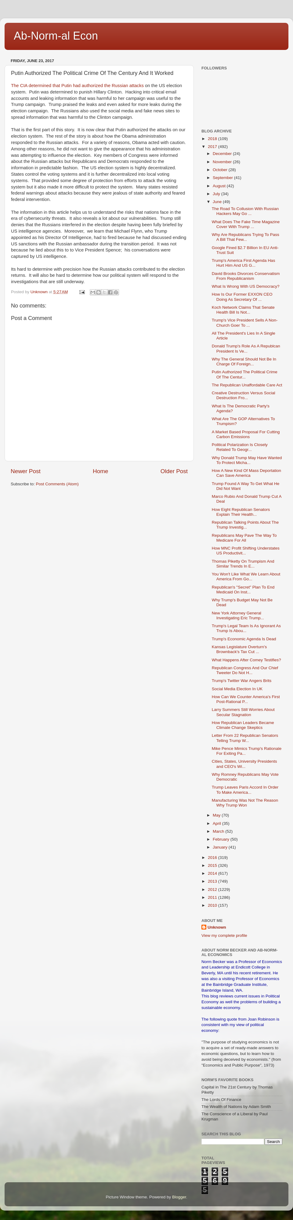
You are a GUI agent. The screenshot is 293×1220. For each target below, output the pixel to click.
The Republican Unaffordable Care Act (247, 385)
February (221, 839)
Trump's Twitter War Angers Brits (242, 680)
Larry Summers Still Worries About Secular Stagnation (243, 712)
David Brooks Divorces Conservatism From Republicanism (246, 276)
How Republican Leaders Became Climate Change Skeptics (243, 725)
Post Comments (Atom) (57, 484)
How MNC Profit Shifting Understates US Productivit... (246, 550)
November (223, 162)
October (221, 169)
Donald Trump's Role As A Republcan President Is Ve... (246, 348)
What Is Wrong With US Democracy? (246, 286)
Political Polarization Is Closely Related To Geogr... (240, 447)
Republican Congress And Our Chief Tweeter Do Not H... (245, 670)
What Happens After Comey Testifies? (246, 660)
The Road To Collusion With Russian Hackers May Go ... (245, 211)
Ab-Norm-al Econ (56, 36)
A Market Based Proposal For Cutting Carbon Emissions (246, 434)
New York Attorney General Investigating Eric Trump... (238, 615)
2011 (213, 897)
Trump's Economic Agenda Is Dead (244, 639)
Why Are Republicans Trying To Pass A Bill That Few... (245, 237)
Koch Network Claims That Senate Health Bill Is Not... (243, 310)
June (218, 201)
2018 (213, 138)
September (223, 177)
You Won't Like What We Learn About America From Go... (246, 576)
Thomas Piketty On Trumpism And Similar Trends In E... (243, 563)
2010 (213, 905)
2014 (213, 873)
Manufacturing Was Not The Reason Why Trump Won (245, 802)
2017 (213, 146)
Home (100, 471)
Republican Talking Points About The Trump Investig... (245, 524)
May (217, 815)
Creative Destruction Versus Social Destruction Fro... (243, 395)
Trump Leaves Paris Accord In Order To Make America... (245, 789)
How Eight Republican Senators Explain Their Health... (241, 512)
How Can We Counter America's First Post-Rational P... (246, 699)
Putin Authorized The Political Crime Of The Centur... (244, 374)
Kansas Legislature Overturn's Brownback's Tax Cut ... (239, 649)
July (217, 194)
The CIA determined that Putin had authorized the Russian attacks (78, 85)
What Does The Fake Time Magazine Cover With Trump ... (246, 224)
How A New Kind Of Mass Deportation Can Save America (246, 473)
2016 (213, 857)
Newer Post (26, 471)
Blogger (179, 1197)
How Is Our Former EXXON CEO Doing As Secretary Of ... (242, 296)
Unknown (217, 927)
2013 (213, 881)
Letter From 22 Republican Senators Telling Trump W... (245, 738)
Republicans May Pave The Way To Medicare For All (244, 538)
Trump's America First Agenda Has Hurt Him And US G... (243, 263)
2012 (213, 889)
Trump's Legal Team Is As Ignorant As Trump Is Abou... (246, 628)
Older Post (174, 471)
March (219, 831)
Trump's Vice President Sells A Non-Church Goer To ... (245, 322)
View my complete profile (224, 935)
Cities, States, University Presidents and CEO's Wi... (244, 763)
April (217, 823)
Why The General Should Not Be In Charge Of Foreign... (244, 361)
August (220, 186)
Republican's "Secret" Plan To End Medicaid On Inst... (243, 589)
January (221, 847)
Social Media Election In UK (237, 689)
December (223, 153)
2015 (213, 865)
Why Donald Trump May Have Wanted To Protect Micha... (247, 460)
